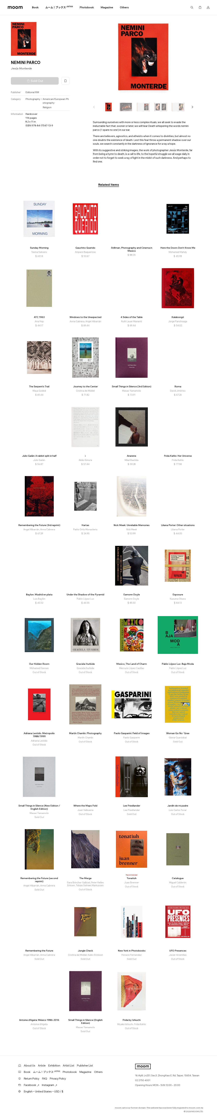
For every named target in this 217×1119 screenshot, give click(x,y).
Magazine (107, 7)
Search (192, 7)
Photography (32, 99)
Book (35, 7)
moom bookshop (15, 7)
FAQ (44, 1078)
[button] (192, 107)
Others (124, 7)
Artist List (68, 1065)
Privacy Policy (58, 1078)
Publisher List (85, 1065)
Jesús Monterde (21, 68)
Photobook (87, 7)
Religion (47, 107)
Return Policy (31, 1078)
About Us (29, 1065)
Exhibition (54, 1065)
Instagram (49, 1085)
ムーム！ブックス (59, 7)
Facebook (31, 1085)
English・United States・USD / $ (43, 1091)
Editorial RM (32, 92)
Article (42, 1065)
